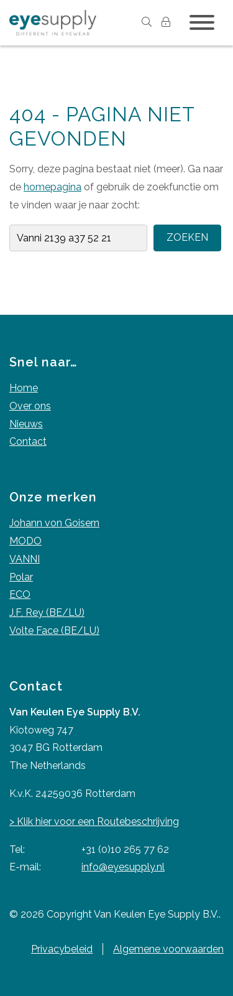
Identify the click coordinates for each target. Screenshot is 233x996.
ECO (19, 594)
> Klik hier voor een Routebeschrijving (94, 821)
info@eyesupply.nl (123, 867)
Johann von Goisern (54, 523)
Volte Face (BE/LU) (54, 630)
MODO (25, 541)
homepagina (52, 187)
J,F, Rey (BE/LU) (47, 612)
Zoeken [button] (187, 237)
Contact (28, 441)
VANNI (24, 559)
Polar (21, 577)
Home (23, 388)
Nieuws (26, 424)
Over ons (30, 406)
